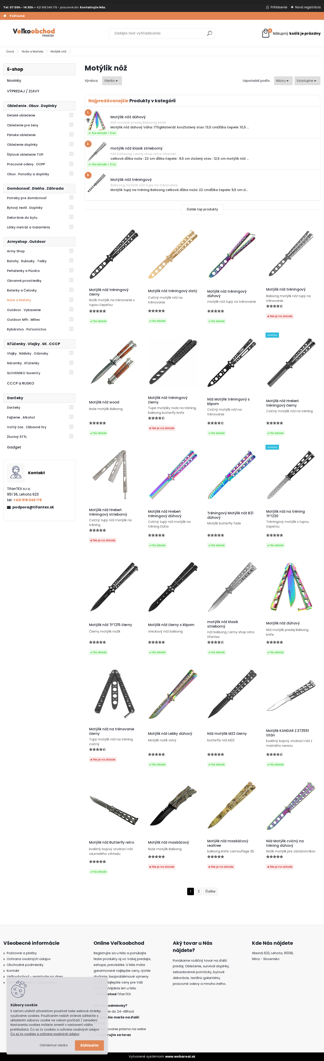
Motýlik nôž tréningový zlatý (172, 291)
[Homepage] (4, 16)
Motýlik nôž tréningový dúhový (227, 293)
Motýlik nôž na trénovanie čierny (111, 731)
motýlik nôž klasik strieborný (222, 624)
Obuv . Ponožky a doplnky (28, 174)
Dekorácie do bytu (22, 217)
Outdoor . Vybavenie (24, 310)
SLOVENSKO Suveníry (23, 373)
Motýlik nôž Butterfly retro (111, 842)
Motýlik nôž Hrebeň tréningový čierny (282, 403)
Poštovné (17, 16)
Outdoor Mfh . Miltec (23, 319)
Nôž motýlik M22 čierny (227, 733)
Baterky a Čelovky (22, 290)
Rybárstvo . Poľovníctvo (26, 329)
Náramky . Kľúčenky (23, 363)
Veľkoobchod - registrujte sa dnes (35, 976)
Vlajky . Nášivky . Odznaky (27, 353)
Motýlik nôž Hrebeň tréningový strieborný (108, 512)
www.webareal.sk (180, 1056)
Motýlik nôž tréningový (286, 289)
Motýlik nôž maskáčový (168, 842)
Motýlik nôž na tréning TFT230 (285, 513)
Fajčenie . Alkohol (21, 417)
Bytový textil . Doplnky (25, 207)
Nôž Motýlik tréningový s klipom (228, 401)
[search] (209, 35)
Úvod (10, 51)
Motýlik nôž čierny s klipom (171, 625)
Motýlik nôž (58, 51)
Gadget (14, 447)
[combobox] (283, 80)
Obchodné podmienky (25, 965)
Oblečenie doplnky (22, 144)
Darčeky (13, 407)
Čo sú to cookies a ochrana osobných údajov (44, 1034)
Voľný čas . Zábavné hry (26, 427)
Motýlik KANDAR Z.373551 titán (287, 733)
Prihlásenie (279, 7)
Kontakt (13, 970)
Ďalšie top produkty (202, 209)
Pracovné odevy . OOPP (26, 164)
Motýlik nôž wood (104, 402)
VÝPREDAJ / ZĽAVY (23, 91)
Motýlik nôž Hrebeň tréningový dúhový (164, 513)
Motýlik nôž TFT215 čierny (110, 625)
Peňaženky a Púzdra (23, 271)
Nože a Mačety (32, 51)
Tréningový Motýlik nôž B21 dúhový (230, 515)
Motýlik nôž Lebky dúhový (170, 733)
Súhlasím (89, 1045)
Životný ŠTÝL (17, 437)
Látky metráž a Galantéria (28, 227)
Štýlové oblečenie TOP (25, 154)
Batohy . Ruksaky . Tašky (27, 261)
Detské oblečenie (21, 115)
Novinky (14, 80)
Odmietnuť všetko (54, 1045)
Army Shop (16, 251)
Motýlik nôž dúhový (283, 623)
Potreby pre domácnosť (26, 198)
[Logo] (34, 33)
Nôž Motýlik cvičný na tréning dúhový (285, 843)
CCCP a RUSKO (20, 383)
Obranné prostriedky (24, 280)
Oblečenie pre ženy (22, 125)
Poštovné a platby (22, 953)
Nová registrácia (308, 7)
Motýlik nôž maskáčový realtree (227, 843)
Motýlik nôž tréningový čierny (108, 292)
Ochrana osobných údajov (29, 959)
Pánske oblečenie (21, 135)
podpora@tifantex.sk (33, 507)
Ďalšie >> (210, 891)
